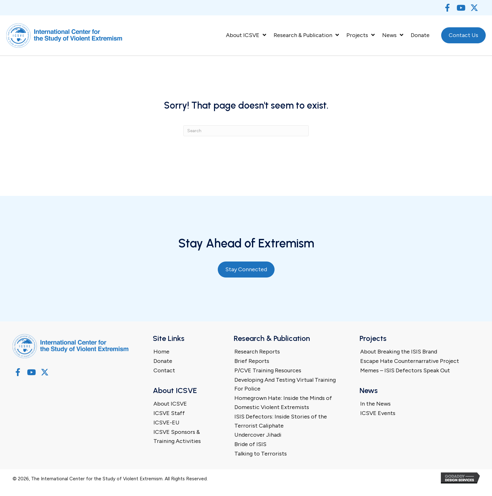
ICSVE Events (377, 413)
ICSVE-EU (166, 422)
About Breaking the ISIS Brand (398, 351)
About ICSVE (170, 403)
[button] (447, 8)
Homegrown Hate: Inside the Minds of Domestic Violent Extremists (283, 403)
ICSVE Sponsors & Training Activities (177, 437)
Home (161, 351)
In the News (375, 403)
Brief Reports (251, 361)
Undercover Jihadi (257, 434)
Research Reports (257, 351)
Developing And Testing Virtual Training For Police (285, 384)
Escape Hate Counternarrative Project (409, 361)
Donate (162, 361)
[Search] (246, 130)
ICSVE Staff (169, 413)
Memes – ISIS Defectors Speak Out (405, 370)
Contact (164, 370)
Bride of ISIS (250, 444)
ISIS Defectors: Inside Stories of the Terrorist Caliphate (280, 421)
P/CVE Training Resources (267, 370)
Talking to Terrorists (260, 453)
